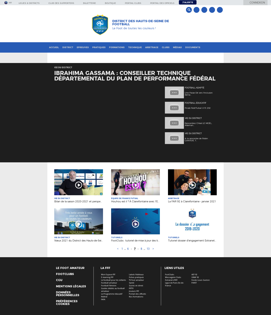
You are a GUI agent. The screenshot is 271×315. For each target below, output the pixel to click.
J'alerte (187, 2)
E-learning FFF (107, 277)
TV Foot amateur (136, 280)
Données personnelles (67, 294)
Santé (131, 283)
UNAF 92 (195, 277)
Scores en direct (136, 286)
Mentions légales (71, 286)
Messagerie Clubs (173, 277)
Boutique (110, 3)
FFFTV (131, 288)
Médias (177, 47)
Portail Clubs (133, 3)
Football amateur (109, 283)
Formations (117, 47)
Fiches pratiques (136, 277)
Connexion (257, 2)
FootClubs (169, 274)
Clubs (166, 47)
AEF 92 (194, 274)
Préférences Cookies (66, 302)
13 (148, 248)
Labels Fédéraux (136, 274)
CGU (59, 280)
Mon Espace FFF (108, 274)
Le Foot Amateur (70, 268)
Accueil (54, 47)
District (67, 47)
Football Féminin (108, 286)
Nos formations (136, 297)
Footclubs (65, 274)
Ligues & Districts (29, 3)
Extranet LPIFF (171, 280)
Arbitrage (151, 47)
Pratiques (99, 47)
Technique (135, 47)
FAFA (103, 299)
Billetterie (89, 3)
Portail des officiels (162, 3)
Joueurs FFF (134, 291)
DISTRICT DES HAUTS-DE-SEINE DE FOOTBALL (140, 22)
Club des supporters (61, 3)
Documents (192, 47)
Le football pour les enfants (113, 280)
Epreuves (83, 47)
